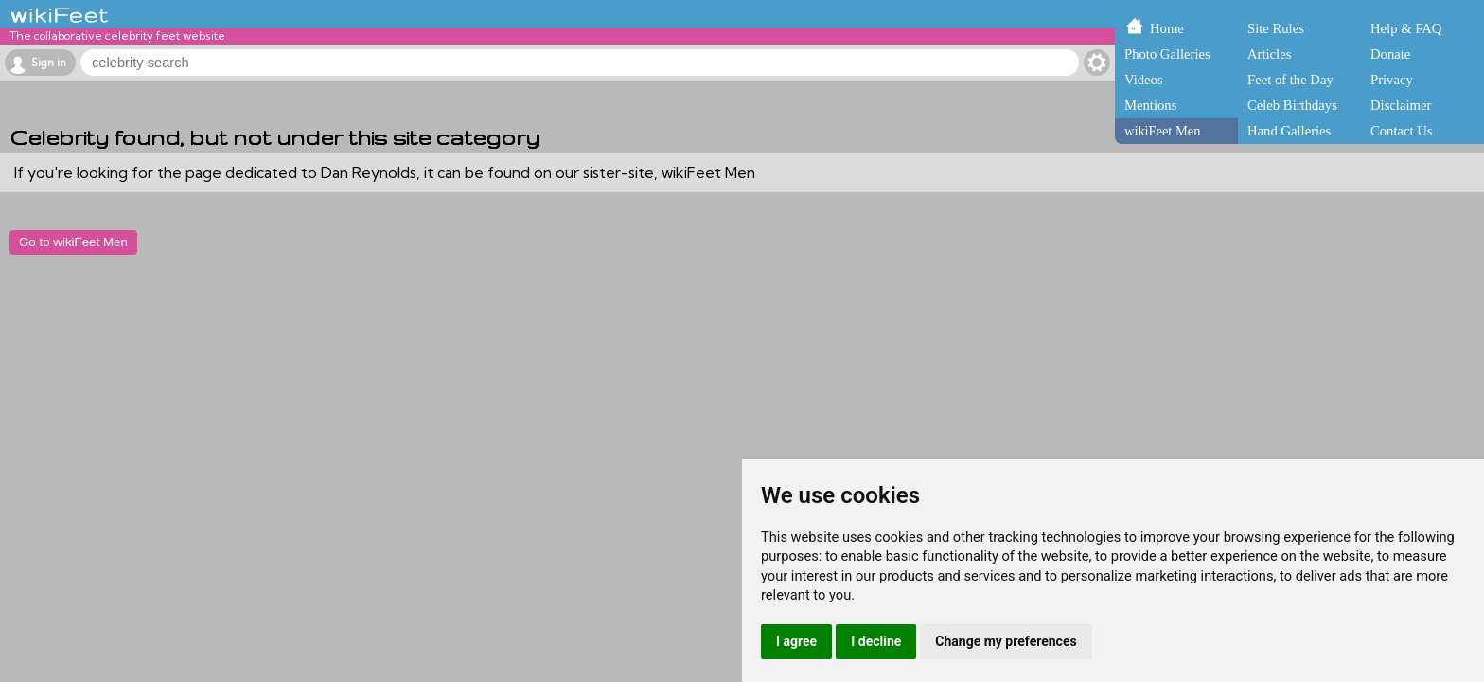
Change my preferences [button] (1005, 641)
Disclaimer (1400, 105)
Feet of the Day (1290, 79)
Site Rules (1275, 28)
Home (1167, 28)
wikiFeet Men (1162, 130)
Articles (1269, 54)
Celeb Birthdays (1292, 105)
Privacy (1391, 79)
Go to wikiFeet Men (73, 242)
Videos (1143, 79)
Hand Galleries (1289, 130)
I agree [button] (796, 641)
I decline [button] (876, 641)
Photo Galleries (1167, 54)
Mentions (1150, 105)
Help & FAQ (1405, 28)
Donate (1390, 54)
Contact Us (1401, 130)
